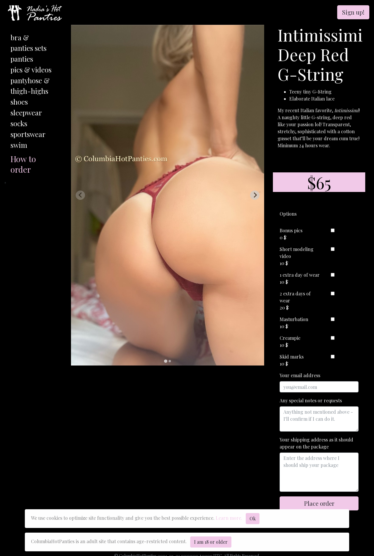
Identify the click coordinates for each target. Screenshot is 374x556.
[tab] (165, 361)
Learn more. (229, 518)
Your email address (300, 375)
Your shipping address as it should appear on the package (316, 443)
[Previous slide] (80, 195)
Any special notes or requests (311, 400)
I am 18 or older (211, 542)
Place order (319, 503)
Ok (253, 518)
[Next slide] (254, 195)
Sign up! (353, 12)
